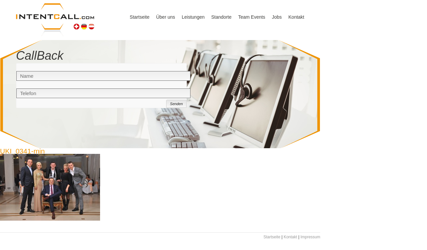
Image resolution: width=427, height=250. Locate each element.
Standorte (221, 17)
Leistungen (193, 17)
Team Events (251, 17)
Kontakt (296, 17)
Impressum (310, 237)
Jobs (277, 17)
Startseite (139, 17)
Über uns (165, 17)
